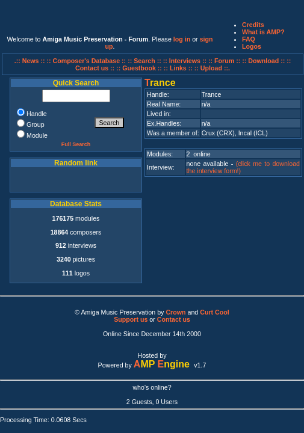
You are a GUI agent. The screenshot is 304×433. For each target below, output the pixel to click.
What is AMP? (263, 31)
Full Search (76, 144)
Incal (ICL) (253, 133)
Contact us (173, 319)
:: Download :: (264, 60)
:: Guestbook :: (139, 68)
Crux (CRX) (218, 133)
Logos (251, 46)
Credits (253, 24)
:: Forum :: (225, 60)
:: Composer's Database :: (87, 60)
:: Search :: (145, 60)
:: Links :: (178, 68)
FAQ (248, 39)
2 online (199, 154)
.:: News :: (30, 60)
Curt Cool (214, 312)
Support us (130, 319)
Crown (175, 312)
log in (181, 39)
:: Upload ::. (212, 68)
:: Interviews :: (185, 60)
